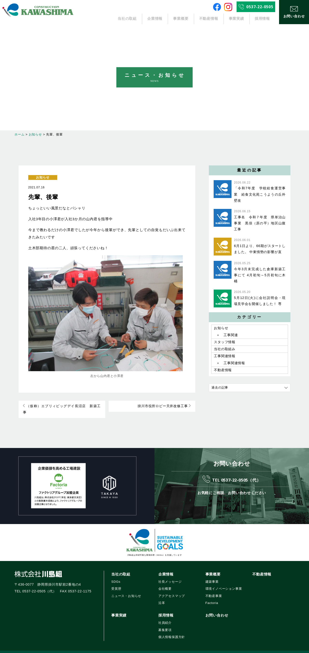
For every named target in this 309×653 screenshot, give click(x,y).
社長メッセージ (170, 576)
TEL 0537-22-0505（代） (237, 473)
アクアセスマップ (171, 590)
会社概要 (165, 583)
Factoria (211, 597)
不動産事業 (213, 590)
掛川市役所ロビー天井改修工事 (165, 406)
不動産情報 (208, 19)
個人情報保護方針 (171, 631)
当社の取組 (127, 19)
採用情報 (262, 19)
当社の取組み (224, 351)
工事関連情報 (224, 358)
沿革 (161, 597)
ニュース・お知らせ (126, 590)
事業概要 (181, 19)
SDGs (115, 576)
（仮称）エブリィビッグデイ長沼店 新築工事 (61, 406)
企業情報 (155, 19)
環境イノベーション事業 (223, 583)
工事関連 (231, 336)
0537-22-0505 (259, 6)
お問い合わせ (216, 609)
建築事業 (212, 576)
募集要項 (165, 624)
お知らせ (42, 177)
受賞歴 (116, 583)
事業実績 (236, 19)
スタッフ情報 (224, 343)
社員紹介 (165, 617)
